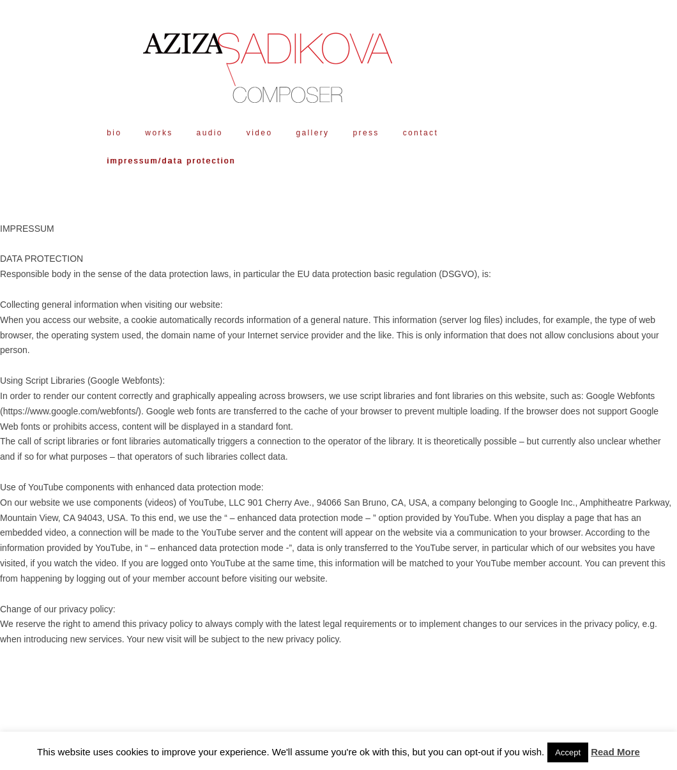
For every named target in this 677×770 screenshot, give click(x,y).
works (158, 132)
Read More (615, 751)
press (366, 132)
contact (421, 132)
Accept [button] (568, 752)
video (260, 132)
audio (210, 132)
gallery (312, 132)
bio (114, 132)
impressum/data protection (171, 160)
